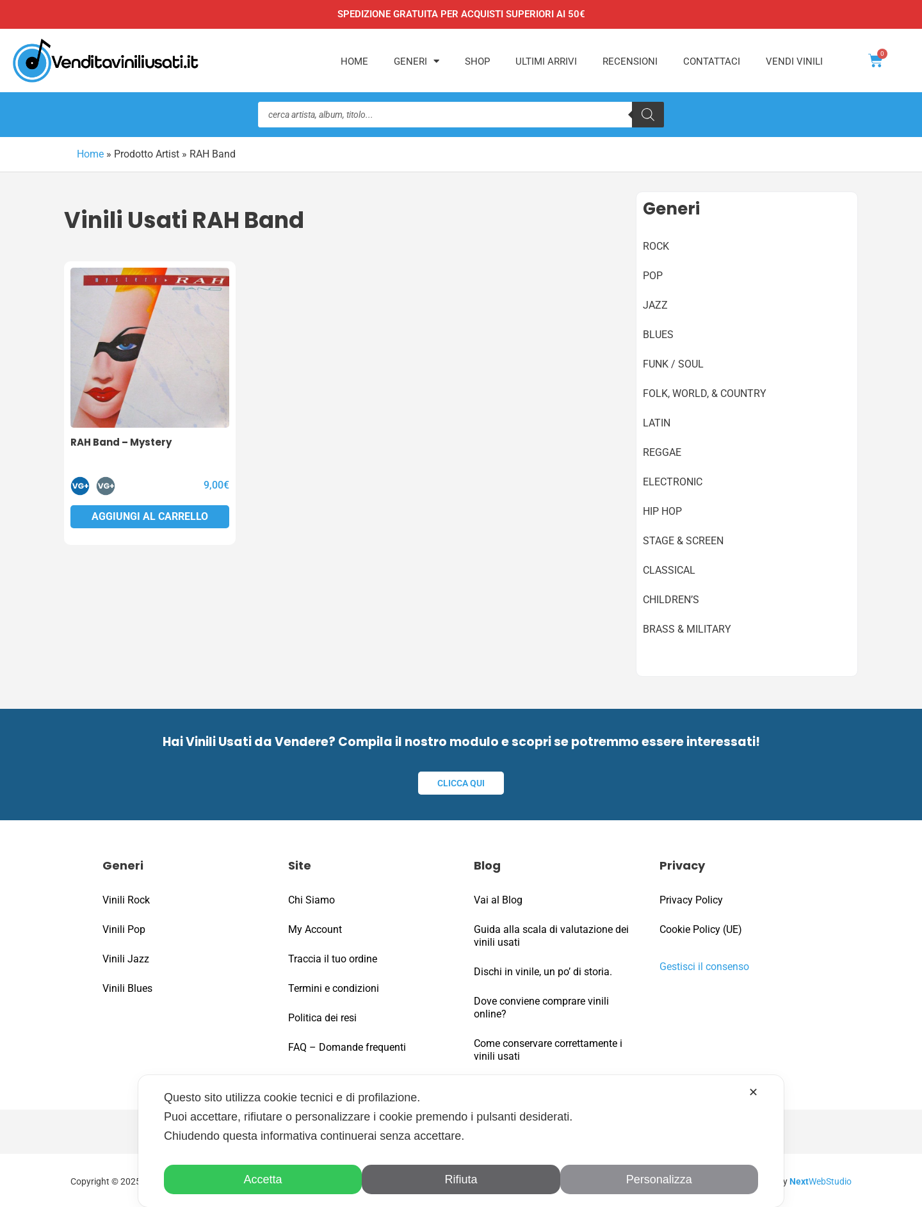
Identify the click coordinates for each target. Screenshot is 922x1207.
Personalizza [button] (659, 1179)
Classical (669, 569)
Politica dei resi (322, 1016)
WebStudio (820, 1179)
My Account (315, 927)
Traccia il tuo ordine (332, 957)
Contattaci (711, 61)
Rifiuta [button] (460, 1179)
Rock (656, 245)
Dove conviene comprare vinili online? (541, 1005)
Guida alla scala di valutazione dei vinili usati (551, 933)
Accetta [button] (263, 1179)
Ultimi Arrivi (546, 61)
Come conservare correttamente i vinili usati (548, 1047)
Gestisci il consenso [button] (704, 965)
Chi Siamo (311, 898)
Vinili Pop (123, 927)
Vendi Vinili (794, 61)
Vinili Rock (126, 898)
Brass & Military (687, 628)
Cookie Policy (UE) (700, 927)
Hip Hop (662, 511)
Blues (658, 334)
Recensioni (630, 61)
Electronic (672, 481)
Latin (656, 422)
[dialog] (461, 1141)
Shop (477, 61)
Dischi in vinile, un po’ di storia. (543, 970)
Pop (653, 275)
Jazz (655, 304)
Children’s (671, 599)
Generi (416, 61)
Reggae (662, 452)
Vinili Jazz (125, 957)
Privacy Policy (691, 898)
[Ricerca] (648, 114)
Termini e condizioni (333, 986)
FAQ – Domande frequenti (347, 1045)
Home (354, 61)
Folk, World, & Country (704, 393)
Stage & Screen (683, 540)
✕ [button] (753, 1092)
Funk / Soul (673, 363)
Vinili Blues (127, 986)
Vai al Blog (498, 898)
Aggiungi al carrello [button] (150, 516)
